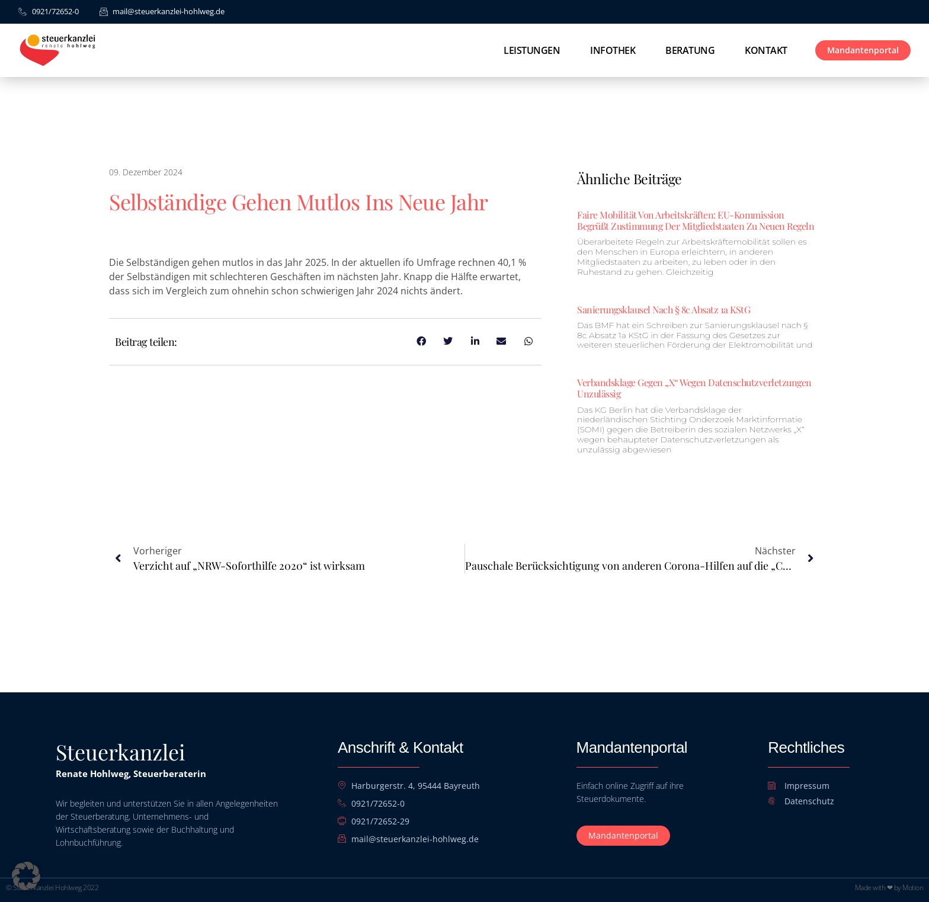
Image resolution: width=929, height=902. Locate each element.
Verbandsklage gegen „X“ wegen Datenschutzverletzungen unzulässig (694, 388)
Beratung (690, 50)
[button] (26, 876)
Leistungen (532, 50)
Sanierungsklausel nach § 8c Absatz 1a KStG (663, 309)
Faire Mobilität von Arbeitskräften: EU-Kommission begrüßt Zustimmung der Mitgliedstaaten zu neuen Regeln (695, 220)
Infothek (612, 50)
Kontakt (766, 50)
